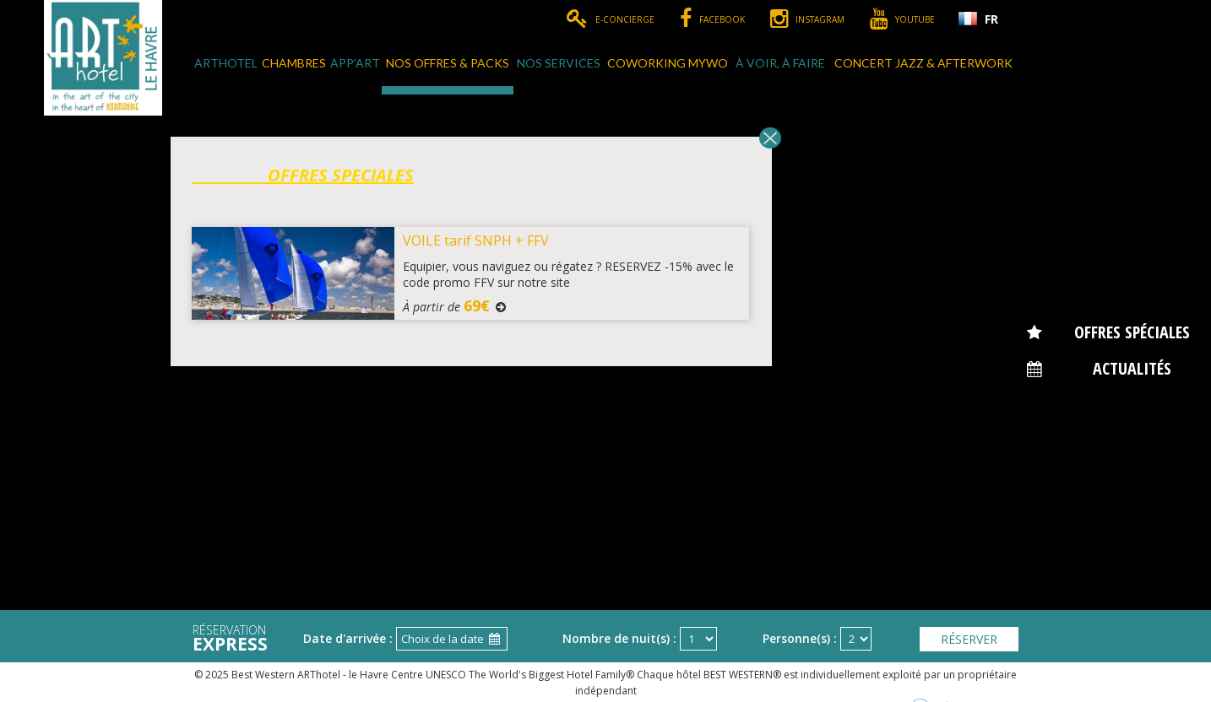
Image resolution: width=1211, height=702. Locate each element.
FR (991, 19)
